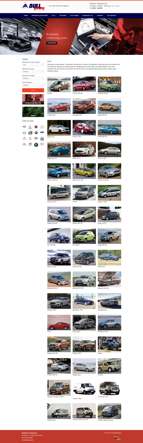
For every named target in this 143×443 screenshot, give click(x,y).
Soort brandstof (33, 84)
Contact (100, 15)
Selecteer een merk (33, 70)
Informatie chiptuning (40, 15)
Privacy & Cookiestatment (113, 433)
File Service (111, 15)
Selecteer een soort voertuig (33, 63)
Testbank (62, 15)
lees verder (115, 6)
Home (26, 15)
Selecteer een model (33, 77)
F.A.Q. (53, 15)
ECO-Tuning (74, 15)
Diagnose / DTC (88, 15)
